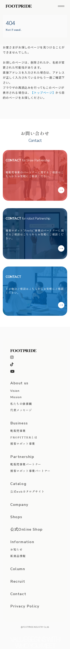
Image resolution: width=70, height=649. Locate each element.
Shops (16, 517)
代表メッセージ (21, 410)
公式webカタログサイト (27, 491)
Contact (18, 594)
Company (19, 504)
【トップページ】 (43, 92)
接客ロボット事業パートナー (30, 471)
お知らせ (16, 549)
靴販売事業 (18, 431)
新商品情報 (18, 556)
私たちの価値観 (21, 404)
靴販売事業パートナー (25, 464)
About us (19, 383)
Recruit (17, 581)
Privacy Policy (24, 606)
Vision (15, 391)
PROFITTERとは (24, 437)
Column (17, 569)
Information (22, 542)
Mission (16, 397)
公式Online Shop (26, 529)
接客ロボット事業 (22, 443)
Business (19, 423)
